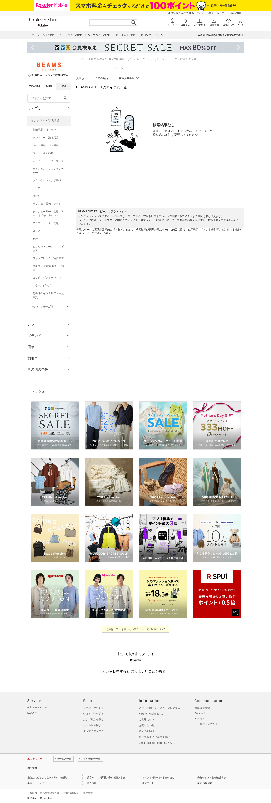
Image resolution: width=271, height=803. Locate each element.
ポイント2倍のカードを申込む (158, 777)
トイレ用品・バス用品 (46, 145)
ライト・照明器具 (43, 153)
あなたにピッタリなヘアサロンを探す (47, 777)
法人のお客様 (146, 731)
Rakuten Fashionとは (151, 713)
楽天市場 (236, 13)
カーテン (38, 188)
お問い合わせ (146, 725)
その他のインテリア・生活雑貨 (48, 295)
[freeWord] (49, 98)
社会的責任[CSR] (71, 793)
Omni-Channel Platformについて (157, 742)
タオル (36, 196)
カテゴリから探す (93, 719)
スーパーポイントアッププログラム (159, 707)
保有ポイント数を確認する (211, 777)
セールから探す (92, 725)
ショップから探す (93, 713)
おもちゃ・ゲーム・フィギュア (48, 248)
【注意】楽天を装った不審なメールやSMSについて (135, 629)
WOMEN (34, 86)
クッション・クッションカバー (48, 170)
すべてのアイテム (93, 731)
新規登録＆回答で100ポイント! (186, 13)
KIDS (63, 86)
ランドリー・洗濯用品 (46, 137)
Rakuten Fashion (96, 59)
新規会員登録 (202, 707)
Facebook (200, 713)
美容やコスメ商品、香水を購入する (106, 777)
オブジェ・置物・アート (47, 203)
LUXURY (32, 712)
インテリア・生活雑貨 (45, 120)
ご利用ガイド (146, 719)
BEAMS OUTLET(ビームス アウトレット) (132, 59)
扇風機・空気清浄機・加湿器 (48, 268)
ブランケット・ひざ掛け (47, 180)
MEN (49, 86)
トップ (80, 59)
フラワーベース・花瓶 (46, 223)
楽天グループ (216, 13)
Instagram (200, 718)
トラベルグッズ (42, 285)
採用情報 (88, 793)
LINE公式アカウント (206, 724)
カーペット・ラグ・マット (48, 160)
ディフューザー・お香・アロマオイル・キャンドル (48, 213)
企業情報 (32, 793)
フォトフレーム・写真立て (48, 258)
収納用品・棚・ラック (46, 129)
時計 (35, 238)
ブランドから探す (93, 707)
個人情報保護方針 (49, 793)
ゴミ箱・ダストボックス (47, 277)
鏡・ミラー (39, 231)
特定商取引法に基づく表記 (154, 737)
